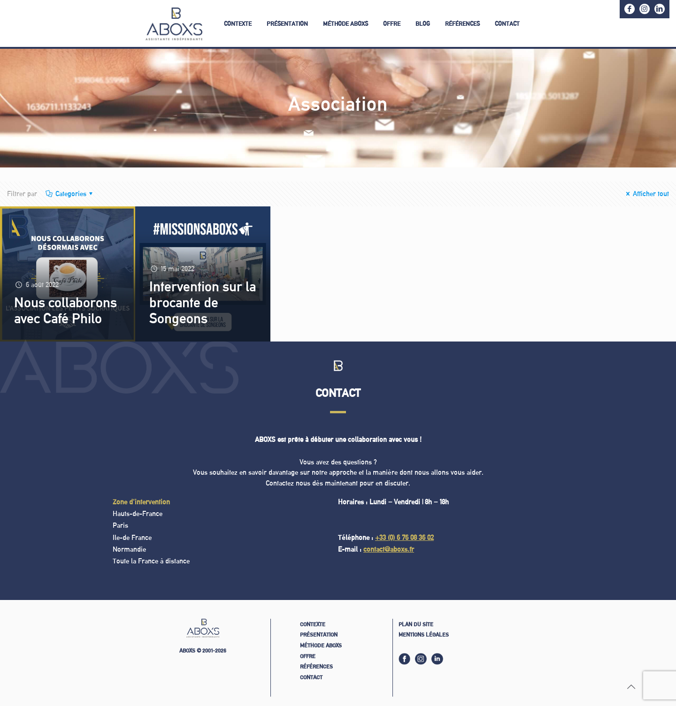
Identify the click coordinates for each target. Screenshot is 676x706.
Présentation (319, 634)
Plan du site (416, 624)
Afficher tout (646, 193)
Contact (311, 677)
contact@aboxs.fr (388, 549)
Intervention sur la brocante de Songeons (202, 302)
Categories (70, 193)
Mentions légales (424, 634)
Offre (307, 656)
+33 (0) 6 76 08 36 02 (404, 537)
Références (316, 666)
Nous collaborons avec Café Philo (65, 310)
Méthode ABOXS (321, 645)
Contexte (312, 624)
